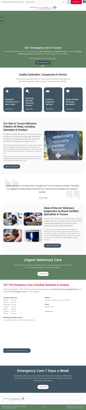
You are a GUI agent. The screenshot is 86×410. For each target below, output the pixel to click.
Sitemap (8, 408)
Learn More (9, 109)
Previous (3, 189)
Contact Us (48, 311)
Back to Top (14, 408)
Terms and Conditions (7, 406)
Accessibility (23, 406)
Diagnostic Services (52, 245)
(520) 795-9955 (30, 2)
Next (83, 189)
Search (4, 408)
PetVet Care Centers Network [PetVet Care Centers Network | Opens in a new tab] (78, 408)
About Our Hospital (11, 166)
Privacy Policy (16, 406)
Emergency (76, 2)
